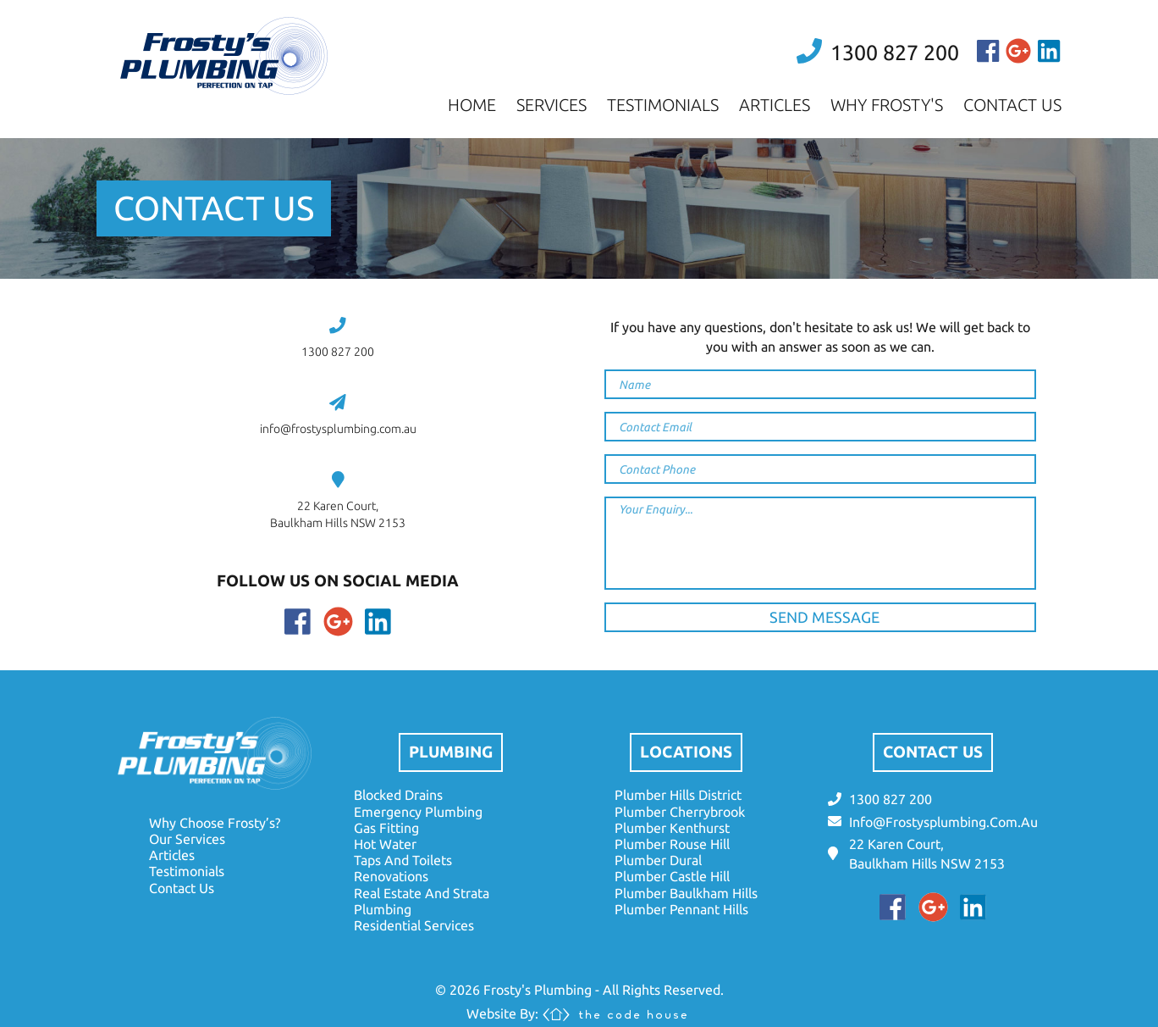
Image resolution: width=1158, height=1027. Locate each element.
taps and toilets (403, 860)
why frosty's (886, 104)
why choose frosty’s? (214, 822)
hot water (385, 844)
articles (774, 104)
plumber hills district (678, 794)
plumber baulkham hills (686, 893)
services (551, 104)
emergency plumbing (418, 811)
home (472, 104)
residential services (414, 925)
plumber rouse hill (672, 844)
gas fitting (386, 827)
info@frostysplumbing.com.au (338, 429)
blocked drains (398, 794)
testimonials (663, 104)
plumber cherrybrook (680, 811)
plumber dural (658, 860)
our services (187, 839)
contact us (1012, 104)
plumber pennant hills (681, 909)
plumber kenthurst (672, 827)
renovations (391, 876)
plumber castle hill (672, 876)
